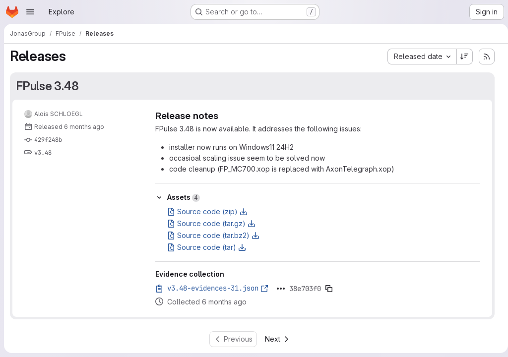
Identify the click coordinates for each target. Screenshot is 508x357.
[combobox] (417, 56)
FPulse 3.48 (47, 86)
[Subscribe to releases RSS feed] (483, 56)
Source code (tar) (206, 247)
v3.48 (43, 153)
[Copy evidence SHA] (329, 289)
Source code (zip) (207, 211)
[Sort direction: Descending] (461, 56)
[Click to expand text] (280, 288)
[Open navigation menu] (30, 12)
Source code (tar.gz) (211, 223)
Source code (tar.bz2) (213, 235)
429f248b (48, 140)
